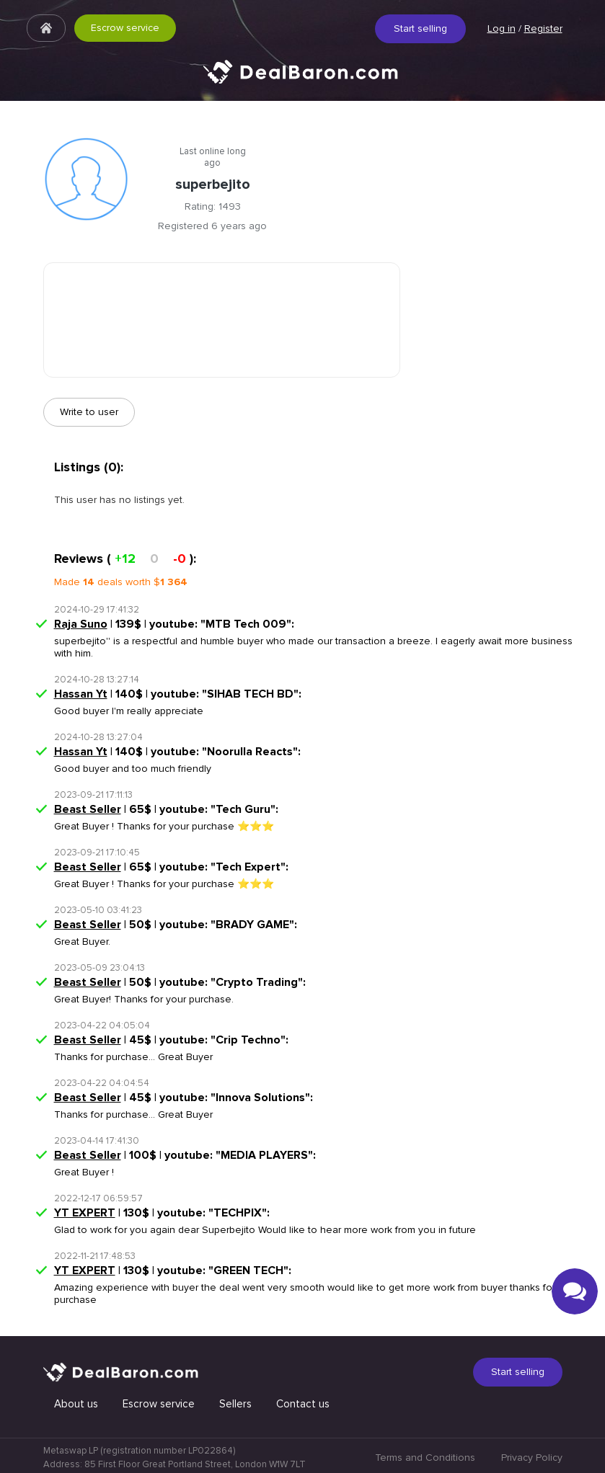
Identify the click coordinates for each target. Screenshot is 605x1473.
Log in (501, 28)
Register (543, 28)
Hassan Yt (80, 694)
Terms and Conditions (425, 1457)
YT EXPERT (84, 1213)
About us (76, 1403)
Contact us (303, 1403)
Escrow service (125, 28)
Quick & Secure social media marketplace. (303, 82)
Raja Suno (80, 624)
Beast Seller (87, 809)
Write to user (89, 412)
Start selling (420, 28)
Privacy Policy (531, 1457)
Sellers (235, 1403)
